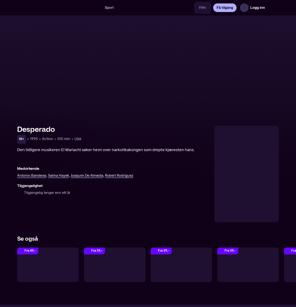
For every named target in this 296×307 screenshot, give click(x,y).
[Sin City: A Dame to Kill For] (48, 265)
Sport (109, 8)
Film (202, 8)
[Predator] (115, 265)
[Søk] (93, 8)
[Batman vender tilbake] (181, 265)
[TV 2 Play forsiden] (49, 7)
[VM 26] (156, 8)
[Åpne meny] (273, 8)
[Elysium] (248, 265)
